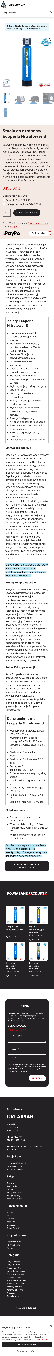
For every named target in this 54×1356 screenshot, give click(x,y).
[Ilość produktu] (7, 213)
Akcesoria (11, 1293)
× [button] (51, 1326)
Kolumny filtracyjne (15, 1290)
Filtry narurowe (13, 1265)
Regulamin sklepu (14, 1242)
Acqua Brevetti (13, 1228)
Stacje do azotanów (25, 26)
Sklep (9, 26)
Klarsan (10, 1215)
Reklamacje (12, 1186)
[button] (49, 39)
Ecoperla (14, 226)
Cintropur (11, 1225)
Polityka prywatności (16, 1245)
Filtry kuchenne (13, 1262)
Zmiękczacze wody (15, 1274)
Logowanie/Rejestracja (17, 1163)
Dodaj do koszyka (26, 213)
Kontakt (10, 1248)
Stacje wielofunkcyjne (16, 1280)
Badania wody (13, 1296)
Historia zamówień (15, 1169)
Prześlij (37, 1078)
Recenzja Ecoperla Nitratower (27, 866)
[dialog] (27, 1339)
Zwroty (10, 1189)
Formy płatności (14, 1192)
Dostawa (10, 1183)
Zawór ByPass (19, 200)
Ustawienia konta (14, 1166)
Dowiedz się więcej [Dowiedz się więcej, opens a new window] (41, 1339)
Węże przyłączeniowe (24, 204)
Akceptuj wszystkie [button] (27, 1344)
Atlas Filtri (11, 1222)
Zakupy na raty (13, 1196)
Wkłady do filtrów (14, 1268)
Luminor (10, 1218)
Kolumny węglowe (14, 1287)
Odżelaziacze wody (15, 1277)
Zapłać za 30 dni (14, 1199)
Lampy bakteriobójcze (16, 1271)
